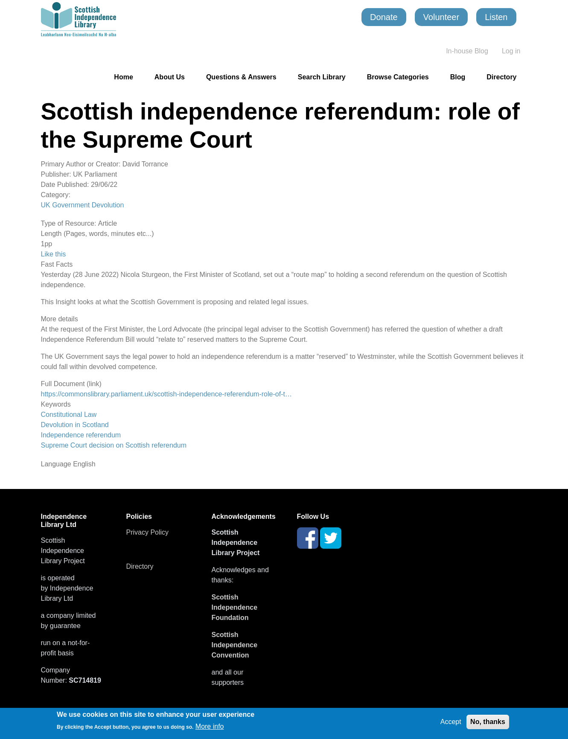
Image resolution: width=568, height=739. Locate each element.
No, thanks (487, 721)
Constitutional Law (69, 414)
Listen (496, 17)
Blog (458, 77)
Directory (501, 77)
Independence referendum (81, 435)
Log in (511, 51)
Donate (384, 17)
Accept (450, 721)
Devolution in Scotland (75, 424)
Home (123, 77)
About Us (169, 77)
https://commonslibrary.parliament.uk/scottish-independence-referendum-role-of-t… (166, 394)
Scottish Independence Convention (235, 645)
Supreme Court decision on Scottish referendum (114, 445)
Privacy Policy (147, 532)
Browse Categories (398, 77)
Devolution (108, 205)
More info (209, 726)
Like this (53, 254)
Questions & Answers (241, 77)
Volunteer (441, 17)
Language (56, 464)
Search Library (322, 77)
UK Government (65, 205)
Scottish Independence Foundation (235, 607)
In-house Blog (467, 51)
